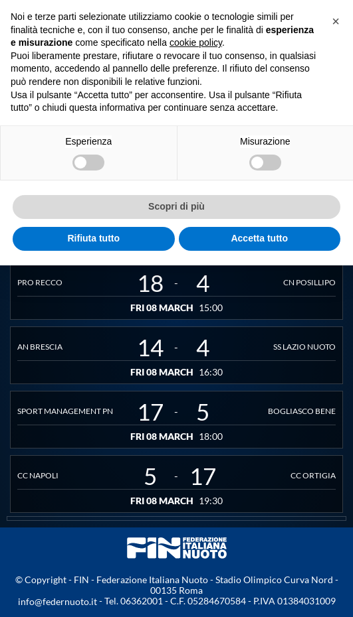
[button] (335, 21)
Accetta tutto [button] (259, 238)
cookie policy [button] (196, 42)
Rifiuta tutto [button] (93, 238)
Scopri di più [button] (176, 206)
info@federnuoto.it (57, 601)
